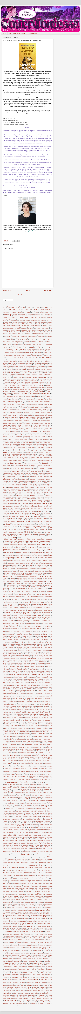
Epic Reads (15, 506)
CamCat (4, 412)
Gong (11, 539)
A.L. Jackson (46, 311)
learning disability (28, 706)
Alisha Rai (18, 330)
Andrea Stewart (25, 347)
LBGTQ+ (34, 704)
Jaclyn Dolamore (22, 594)
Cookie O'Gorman (23, 449)
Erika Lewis (37, 508)
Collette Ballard (34, 445)
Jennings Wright (25, 617)
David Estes (23, 465)
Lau (17, 693)
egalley (4, 486)
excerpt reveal (6, 513)
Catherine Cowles (19, 418)
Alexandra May (47, 323)
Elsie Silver (32, 495)
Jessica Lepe (19, 620)
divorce (16, 478)
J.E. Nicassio (33, 589)
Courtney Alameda (18, 450)
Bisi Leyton (29, 385)
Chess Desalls (34, 426)
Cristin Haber (40, 452)
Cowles (18, 452)
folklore (27, 519)
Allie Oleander (17, 331)
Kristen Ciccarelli (33, 680)
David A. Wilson (15, 465)
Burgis (21, 406)
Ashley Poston (12, 363)
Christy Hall (18, 436)
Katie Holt (25, 661)
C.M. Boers (42, 407)
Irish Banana (23, 585)
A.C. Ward (12, 311)
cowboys (13, 452)
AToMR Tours (15, 364)
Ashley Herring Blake (46, 361)
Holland (14, 571)
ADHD (49, 315)
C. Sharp (30, 406)
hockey (20, 570)
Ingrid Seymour (34, 581)
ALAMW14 (26, 320)
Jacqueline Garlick (46, 594)
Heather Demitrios (43, 560)
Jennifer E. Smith (27, 612)
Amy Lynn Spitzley (31, 344)
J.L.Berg (27, 591)
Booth (33, 396)
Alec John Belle (7, 322)
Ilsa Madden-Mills (21, 579)
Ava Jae (11, 369)
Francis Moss (30, 524)
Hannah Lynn (18, 550)
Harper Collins (48, 555)
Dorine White (32, 479)
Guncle (14, 546)
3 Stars (28, 307)
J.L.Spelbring (34, 591)
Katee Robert (21, 656)
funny (49, 526)
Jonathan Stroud (32, 629)
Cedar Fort (13, 422)
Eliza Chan (6, 489)
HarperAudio (40, 557)
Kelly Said (12, 668)
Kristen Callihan (23, 680)
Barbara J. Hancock (43, 375)
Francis (24, 524)
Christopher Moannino (41, 434)
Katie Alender (38, 660)
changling (5, 423)
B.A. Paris (33, 372)
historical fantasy (24, 568)
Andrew (31, 347)
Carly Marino (29, 415)
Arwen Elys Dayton (46, 360)
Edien (31, 484)
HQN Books (40, 574)
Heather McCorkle (28, 563)
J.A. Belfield (38, 588)
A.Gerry (32, 311)
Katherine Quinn (23, 658)
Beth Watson (27, 383)
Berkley (18, 380)
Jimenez (14, 625)
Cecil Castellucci (41, 420)
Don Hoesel (40, 478)
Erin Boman (44, 508)
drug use (34, 481)
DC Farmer (13, 468)
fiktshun (45, 518)
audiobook (48, 364)
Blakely (4, 387)
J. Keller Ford (35, 586)
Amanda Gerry (33, 335)
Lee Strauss (39, 706)
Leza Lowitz (41, 709)
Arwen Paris (5, 361)
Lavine (17, 704)
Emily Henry (6, 498)
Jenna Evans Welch (38, 607)
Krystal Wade (23, 685)
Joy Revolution (33, 633)
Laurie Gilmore (40, 703)
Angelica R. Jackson (31, 349)
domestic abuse (33, 478)
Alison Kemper (32, 330)
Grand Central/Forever (45, 541)
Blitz (8, 387)
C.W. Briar (23, 409)
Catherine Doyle (28, 418)
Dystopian (21, 482)
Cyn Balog (36, 455)
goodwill (33, 539)
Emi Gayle (11, 497)
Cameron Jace (11, 412)
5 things (42, 309)
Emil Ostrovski (26, 497)
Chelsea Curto (14, 426)
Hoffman (36, 570)
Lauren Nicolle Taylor (46, 701)
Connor (23, 447)
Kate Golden (11, 655)
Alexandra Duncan (31, 323)
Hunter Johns (25, 576)
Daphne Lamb (35, 462)
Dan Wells (10, 458)
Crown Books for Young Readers (19, 454)
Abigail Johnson (22, 314)
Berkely (12, 380)
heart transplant (17, 560)
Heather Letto (44, 562)
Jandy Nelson (49, 597)
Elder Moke (35, 486)
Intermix (25, 583)
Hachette (23, 547)
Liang (19, 711)
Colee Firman (36, 444)
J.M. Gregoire (49, 591)
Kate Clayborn (29, 653)
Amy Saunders (7, 346)
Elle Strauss (11, 494)
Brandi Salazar (15, 399)
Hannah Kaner (11, 550)
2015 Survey (18, 307)
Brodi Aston (24, 404)
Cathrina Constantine (7, 420)
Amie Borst (14, 341)
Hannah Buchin (43, 549)
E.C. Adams (34, 482)
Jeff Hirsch (50, 604)
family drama (31, 514)
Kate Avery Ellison (12, 653)
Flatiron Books (20, 519)
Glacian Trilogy (25, 538)
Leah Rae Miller (6, 706)
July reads (10, 639)
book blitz (50, 391)
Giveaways (11, 538)
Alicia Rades (37, 328)
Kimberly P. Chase (8, 677)
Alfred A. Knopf (10, 326)
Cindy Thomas (42, 437)
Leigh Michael (19, 707)
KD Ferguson (47, 664)
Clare (51, 439)
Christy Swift (44, 436)
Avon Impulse (36, 371)
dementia (43, 471)
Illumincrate (6, 579)
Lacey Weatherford (11, 690)
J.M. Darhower (42, 591)
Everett (25, 511)
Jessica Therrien (33, 621)
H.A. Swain (34, 546)
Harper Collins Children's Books (11, 557)
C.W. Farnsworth (30, 409)
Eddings (18, 484)
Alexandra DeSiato (21, 323)
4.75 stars (26, 309)
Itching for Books (46, 585)
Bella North (6, 380)
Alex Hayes (35, 322)
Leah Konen (47, 704)
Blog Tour (22, 387)
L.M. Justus (23, 688)
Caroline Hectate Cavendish (46, 415)
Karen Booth (23, 649)
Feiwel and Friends (11, 518)
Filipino (50, 518)
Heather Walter (22, 565)
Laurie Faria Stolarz (30, 703)
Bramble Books (30, 398)
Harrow (34, 558)
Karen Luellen (13, 650)
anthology (23, 355)
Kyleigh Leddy (12, 687)
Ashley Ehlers (37, 361)
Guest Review (6, 546)
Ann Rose (7, 352)
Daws (8, 468)
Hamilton (48, 547)
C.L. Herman (35, 407)
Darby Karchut (43, 462)
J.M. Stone (6, 593)
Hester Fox (48, 566)
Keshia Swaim (41, 671)
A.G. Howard (26, 311)
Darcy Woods (10, 463)
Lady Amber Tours (30, 690)
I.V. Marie (13, 578)
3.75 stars (44, 307)
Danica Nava (35, 458)
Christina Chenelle (30, 429)
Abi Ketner (15, 314)
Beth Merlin (42, 382)
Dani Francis (16, 458)
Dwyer (11, 482)
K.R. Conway (7, 645)
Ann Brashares (29, 350)
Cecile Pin (48, 420)
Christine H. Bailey (6, 433)
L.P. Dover (30, 688)
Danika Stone (19, 462)
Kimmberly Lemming (18, 677)
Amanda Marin (7, 336)
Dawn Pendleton (42, 466)
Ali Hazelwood (38, 327)
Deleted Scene (34, 471)
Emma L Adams (35, 501)
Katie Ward (33, 663)
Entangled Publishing (27, 505)
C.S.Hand (17, 409)
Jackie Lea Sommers (7, 594)
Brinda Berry (36, 402)
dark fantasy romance (35, 463)
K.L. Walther (43, 644)
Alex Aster (23, 322)
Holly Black (27, 571)
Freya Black (14, 526)
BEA (45, 377)
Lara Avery (38, 691)
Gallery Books (44, 529)
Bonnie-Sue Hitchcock (23, 391)
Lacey (4, 690)
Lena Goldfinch (6, 709)
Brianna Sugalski (47, 401)
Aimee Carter (37, 319)
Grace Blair (6, 541)
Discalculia (33, 476)
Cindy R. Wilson (33, 437)
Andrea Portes (6, 347)
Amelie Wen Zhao (6, 341)
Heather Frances (10, 562)
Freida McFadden (6, 526)
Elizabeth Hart (43, 489)
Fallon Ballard (19, 514)
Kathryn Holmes (7, 660)
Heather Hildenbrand (28, 562)
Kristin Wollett (21, 683)
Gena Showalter (12, 532)
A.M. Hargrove (13, 312)
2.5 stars (45, 306)
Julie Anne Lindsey (28, 634)
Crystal (33, 454)
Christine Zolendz (34, 433)
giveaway (43, 535)
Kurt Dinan (48, 685)
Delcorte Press (25, 471)
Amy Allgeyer (33, 341)
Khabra (47, 671)
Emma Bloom (47, 500)
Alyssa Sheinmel (21, 333)
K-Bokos (49, 641)
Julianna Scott (19, 634)
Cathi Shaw (43, 418)
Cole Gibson (29, 444)
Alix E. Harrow (47, 330)
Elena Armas (16, 487)
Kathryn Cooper (48, 658)
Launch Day (22, 693)
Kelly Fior (32, 666)
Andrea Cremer (46, 346)
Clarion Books (21, 441)
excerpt (46, 511)
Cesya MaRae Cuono (28, 422)
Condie (49, 445)
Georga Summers (14, 534)
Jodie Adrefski (47, 626)
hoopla (45, 573)
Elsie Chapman (18, 495)
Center (20, 422)
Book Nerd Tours (45, 393)
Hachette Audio (30, 547)
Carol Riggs (36, 415)
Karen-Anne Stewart (37, 650)
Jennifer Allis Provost (41, 609)
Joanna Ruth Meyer (14, 626)
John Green (32, 628)
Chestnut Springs (42, 426)
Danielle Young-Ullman (9, 462)
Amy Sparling (15, 346)
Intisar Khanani (10, 585)
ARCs (17, 360)
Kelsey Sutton (6, 669)
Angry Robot (5, 350)
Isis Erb (38, 585)
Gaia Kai (37, 529)
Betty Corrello (12, 385)
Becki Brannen (35, 379)
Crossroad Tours (6, 454)
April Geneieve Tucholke (11, 357)
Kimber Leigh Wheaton (15, 674)
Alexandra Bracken (11, 323)
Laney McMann (20, 691)
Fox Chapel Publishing (16, 524)
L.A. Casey (32, 687)
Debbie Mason (7, 470)
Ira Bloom (16, 585)
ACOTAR (15, 315)
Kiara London (11, 672)
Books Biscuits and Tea (12, 396)
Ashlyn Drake (37, 363)
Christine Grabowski (46, 431)
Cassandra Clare (24, 417)
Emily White (24, 500)
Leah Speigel (13, 706)
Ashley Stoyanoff (20, 363)
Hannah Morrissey (26, 550)
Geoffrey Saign (6, 534)
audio (34, 364)
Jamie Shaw (34, 597)
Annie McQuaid (17, 355)
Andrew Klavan (39, 347)
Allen (4, 331)
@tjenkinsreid (32, 231)
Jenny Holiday (6, 618)
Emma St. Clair (25, 503)
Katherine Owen (14, 658)
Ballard (4, 375)
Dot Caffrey (48, 479)
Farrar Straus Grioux (13, 516)
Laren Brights (45, 691)
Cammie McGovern (35, 412)
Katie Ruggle (26, 663)
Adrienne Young (15, 317)
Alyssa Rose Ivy (12, 333)
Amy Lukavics (23, 344)
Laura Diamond (47, 693)
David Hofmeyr (32, 465)
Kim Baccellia (48, 672)
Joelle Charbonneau (14, 628)
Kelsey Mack (40, 668)
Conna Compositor (12, 447)
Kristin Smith (14, 683)
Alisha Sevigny (24, 330)
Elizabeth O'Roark (38, 490)
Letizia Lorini (20, 709)
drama (10, 481)
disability (27, 476)
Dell (39, 471)
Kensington (5, 671)
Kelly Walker (18, 668)
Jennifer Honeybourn (46, 612)
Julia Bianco (5, 634)
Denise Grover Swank (7, 473)
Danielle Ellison (12, 460)
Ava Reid (24, 369)
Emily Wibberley (32, 500)
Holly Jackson (35, 571)
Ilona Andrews (13, 579)
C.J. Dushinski (21, 407)
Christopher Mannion (30, 434)
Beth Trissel (21, 383)
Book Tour (42, 394)
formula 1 (38, 523)
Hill (12, 568)
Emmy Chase (33, 503)
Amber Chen (10, 339)
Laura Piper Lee (15, 696)
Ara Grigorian (30, 357)
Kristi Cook (27, 682)
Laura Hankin (12, 695)
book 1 (31, 391)
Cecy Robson (6, 422)
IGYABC (44, 578)
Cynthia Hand (45, 455)
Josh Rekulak (11, 633)
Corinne (45, 449)
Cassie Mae (32, 417)
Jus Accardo (45, 639)
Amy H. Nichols (49, 342)
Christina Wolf (15, 431)
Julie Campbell (11, 636)
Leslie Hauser (13, 709)
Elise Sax (36, 487)
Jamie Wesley (42, 597)
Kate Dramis (36, 653)
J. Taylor (10, 588)
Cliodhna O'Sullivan (7, 444)
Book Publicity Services (18, 394)
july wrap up (16, 639)
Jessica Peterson (27, 620)
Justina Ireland (10, 641)
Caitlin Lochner (18, 410)
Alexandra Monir (6, 325)
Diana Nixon (39, 474)
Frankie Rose (48, 524)
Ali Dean (30, 327)
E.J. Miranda (47, 482)
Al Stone (16, 320)
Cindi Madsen (10, 437)
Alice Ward (23, 328)
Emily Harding (48, 497)
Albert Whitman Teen (34, 320)
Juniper (22, 639)
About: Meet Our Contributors (17, 33)
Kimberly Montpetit (48, 676)
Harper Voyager (33, 557)
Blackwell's (48, 385)
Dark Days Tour (26, 463)
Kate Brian (21, 653)
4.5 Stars (19, 309)
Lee (35, 706)
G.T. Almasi (14, 529)
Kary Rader (18, 652)
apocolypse (40, 355)
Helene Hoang (26, 566)
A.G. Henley (18, 311)
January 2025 (36, 601)
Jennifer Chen (30, 610)
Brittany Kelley (44, 402)
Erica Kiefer (23, 508)
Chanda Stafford (46, 422)
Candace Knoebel (26, 414)
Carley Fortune (21, 415)
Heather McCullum (39, 563)
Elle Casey (29, 492)
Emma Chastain (14, 501)
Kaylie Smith (32, 664)
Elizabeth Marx (28, 490)
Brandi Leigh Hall (48, 398)
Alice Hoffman (10, 328)
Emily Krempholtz (23, 498)
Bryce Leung (6, 406)
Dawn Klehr (26, 466)
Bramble (23, 398)
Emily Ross (45, 498)
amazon (14, 338)
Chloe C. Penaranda (12, 428)
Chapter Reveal (47, 423)
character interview (16, 425)
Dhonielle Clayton (24, 474)
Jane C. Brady (14, 599)
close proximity (16, 444)
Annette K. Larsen (38, 354)
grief (51, 542)
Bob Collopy (40, 389)
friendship (44, 526)
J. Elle (28, 586)
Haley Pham (42, 547)
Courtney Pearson (36, 450)
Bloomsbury (8, 389)
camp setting (43, 412)
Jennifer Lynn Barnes (7, 615)
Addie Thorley (26, 315)
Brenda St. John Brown (20, 401)
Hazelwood (5, 560)
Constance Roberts (40, 447)
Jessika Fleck (48, 621)
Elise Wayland (42, 487)
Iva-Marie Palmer (6, 586)
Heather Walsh (14, 565)
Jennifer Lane (39, 613)
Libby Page (37, 711)
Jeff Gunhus (43, 604)
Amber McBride (47, 339)
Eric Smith (10, 508)
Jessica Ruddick (6, 621)
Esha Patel (25, 509)
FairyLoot (33, 513)
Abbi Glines (42, 312)
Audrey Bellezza (6, 366)
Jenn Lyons (16, 607)
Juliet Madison (34, 637)
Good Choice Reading (19, 539)
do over (26, 478)
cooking (30, 449)
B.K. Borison (11, 374)
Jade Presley (5, 596)
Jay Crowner (6, 604)
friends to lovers (36, 526)
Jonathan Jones (6, 629)
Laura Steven (37, 696)
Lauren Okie (5, 703)
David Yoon (5, 466)
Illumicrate (50, 578)
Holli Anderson (20, 571)
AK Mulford (10, 320)
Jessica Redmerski (36, 620)
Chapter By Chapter (38, 423)
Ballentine (10, 376)
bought (44, 396)
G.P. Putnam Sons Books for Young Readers (37, 527)
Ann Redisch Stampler (47, 350)
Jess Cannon (36, 618)
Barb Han (35, 375)
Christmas (41, 433)
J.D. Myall (26, 589)
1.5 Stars (23, 306)
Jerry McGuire (21, 618)
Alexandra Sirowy (25, 325)
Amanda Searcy (24, 336)
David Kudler (40, 465)
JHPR (17, 623)
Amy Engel (26, 342)
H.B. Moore (41, 546)
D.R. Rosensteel (31, 457)
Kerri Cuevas (26, 671)
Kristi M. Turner (34, 682)
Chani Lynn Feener (12, 423)
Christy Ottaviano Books (28, 436)
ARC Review (47, 357)
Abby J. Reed (49, 312)
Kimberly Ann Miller (35, 674)
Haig (37, 547)
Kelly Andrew (26, 666)
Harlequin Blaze (7, 554)
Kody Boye (45, 679)
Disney (45, 476)
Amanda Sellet (32, 336)
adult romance (24, 317)
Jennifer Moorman (27, 615)
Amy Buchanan (12, 342)
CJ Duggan (9, 439)
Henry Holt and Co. (35, 566)
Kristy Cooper (36, 683)
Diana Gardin (32, 474)
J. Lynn (41, 586)
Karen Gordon (6, 650)
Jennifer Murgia (37, 615)
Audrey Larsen (42, 366)
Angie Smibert (47, 349)
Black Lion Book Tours (39, 385)
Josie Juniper (19, 633)
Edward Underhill (46, 484)
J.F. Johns (39, 589)
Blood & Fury (41, 387)
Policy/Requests (32, 33)
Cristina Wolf (47, 452)
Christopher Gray (11, 434)
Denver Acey (35, 473)
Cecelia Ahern (26, 420)
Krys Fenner (9, 685)
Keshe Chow (33, 671)
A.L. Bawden (38, 311)
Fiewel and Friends (37, 518)
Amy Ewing (32, 342)
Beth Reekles (7, 383)
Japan (19, 602)
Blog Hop (13, 387)
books (4, 396)
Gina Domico (25, 535)
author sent (49, 367)
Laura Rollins (22, 696)
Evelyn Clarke (20, 511)
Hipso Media (16, 568)
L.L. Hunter (17, 688)
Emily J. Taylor (14, 498)
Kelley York (19, 666)
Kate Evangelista (44, 653)
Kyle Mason (5, 687)
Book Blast (38, 391)
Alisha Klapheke (11, 330)
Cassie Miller (39, 417)
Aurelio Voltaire (7, 368)
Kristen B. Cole (15, 680)
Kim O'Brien (5, 674)
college (27, 445)
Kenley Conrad (42, 669)
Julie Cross (30, 636)
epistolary (27, 506)
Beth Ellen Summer (26, 382)
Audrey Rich (49, 366)
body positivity (47, 389)
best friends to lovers (15, 382)
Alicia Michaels (30, 328)
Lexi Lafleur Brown (34, 709)
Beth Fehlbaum (35, 382)
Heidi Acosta (29, 565)
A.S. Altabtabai (35, 312)
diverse (11, 478)
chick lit (49, 426)
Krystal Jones (16, 685)
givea (38, 535)
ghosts (31, 534)
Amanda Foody (24, 335)
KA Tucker (21, 645)
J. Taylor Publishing (19, 588)
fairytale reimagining (46, 513)
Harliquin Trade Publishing (42, 554)
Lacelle (49, 688)
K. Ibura (10, 642)
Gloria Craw (32, 538)
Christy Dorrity (11, 436)
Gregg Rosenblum (22, 542)
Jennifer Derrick (8, 612)
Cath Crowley (11, 418)
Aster (9, 364)
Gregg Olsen (13, 542)
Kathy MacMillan (23, 660)
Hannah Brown (35, 549)
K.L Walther (24, 644)
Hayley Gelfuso (47, 558)
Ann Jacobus (37, 350)
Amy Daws (19, 343)
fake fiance (12, 514)
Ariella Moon (23, 360)
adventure (44, 317)
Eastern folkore (11, 484)
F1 (12, 513)
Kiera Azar (18, 672)
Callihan (37, 410)
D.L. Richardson (23, 457)
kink (31, 677)
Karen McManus (21, 650)
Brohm (40, 404)
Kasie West (25, 652)
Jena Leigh (9, 607)
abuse (49, 314)
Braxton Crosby (30, 399)
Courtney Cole (27, 450)
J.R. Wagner (19, 593)
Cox (23, 452)
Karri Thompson (10, 652)
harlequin (41, 552)
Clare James (6, 441)
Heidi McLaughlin (37, 565)
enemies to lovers (47, 503)
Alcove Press (49, 320)
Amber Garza (24, 339)
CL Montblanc (16, 439)
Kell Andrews (12, 666)
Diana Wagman (47, 474)
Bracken (4, 398)
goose (38, 539)
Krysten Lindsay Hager (33, 685)
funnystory (5, 527)
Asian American (44, 363)
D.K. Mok (16, 457)
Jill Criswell (22, 623)
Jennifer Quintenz (15, 617)
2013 (8, 307)
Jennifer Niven (47, 615)
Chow (39, 428)
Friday (20, 526)
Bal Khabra (34, 374)
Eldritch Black (43, 485)
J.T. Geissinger (26, 593)
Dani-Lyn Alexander (26, 458)
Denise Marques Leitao (18, 473)
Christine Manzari (24, 433)
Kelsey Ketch (33, 668)
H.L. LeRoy (11, 547)
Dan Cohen (46, 457)
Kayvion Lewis (40, 664)
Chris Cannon (45, 428)
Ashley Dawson (30, 361)
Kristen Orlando (11, 682)
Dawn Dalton (12, 466)
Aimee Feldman (44, 319)
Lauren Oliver (13, 703)
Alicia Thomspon (45, 328)
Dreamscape (20, 481)
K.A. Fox (21, 642)
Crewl (35, 452)
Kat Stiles (46, 652)
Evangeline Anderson (46, 509)
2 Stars (38, 306)
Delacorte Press (15, 471)
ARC (36, 357)
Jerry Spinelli (28, 618)
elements (10, 487)
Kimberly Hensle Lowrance (20, 676)
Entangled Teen (38, 505)
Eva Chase (38, 509)
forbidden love (47, 519)
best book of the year (43, 380)
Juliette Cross (41, 637)
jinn (18, 625)
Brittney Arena (11, 404)
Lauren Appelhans (38, 698)
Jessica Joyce (12, 620)
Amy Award (40, 341)
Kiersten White (39, 672)
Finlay (5, 519)
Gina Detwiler (18, 535)
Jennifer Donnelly (17, 612)
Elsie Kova (26, 495)
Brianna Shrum (38, 401)
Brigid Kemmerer (18, 402)
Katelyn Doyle (29, 657)
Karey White (45, 650)
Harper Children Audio (39, 555)
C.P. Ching (5, 409)
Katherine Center (46, 657)
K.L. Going (30, 644)
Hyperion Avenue (33, 576)
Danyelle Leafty (27, 462)
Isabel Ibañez (32, 585)
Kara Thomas (34, 647)
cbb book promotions (17, 420)
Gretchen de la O (36, 542)
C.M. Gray (48, 407)
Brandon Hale (23, 399)
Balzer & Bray (20, 375)
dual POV (40, 481)
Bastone (41, 377)
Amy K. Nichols (7, 344)
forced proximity (20, 521)
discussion (40, 476)
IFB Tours (38, 578)
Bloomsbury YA (32, 389)
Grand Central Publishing (32, 541)
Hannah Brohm (27, 549)
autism (6, 369)
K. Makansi (15, 642)
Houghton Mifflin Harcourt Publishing (22, 574)
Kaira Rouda (47, 645)
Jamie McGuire (28, 597)
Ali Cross (24, 327)
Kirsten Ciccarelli (36, 677)
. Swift (4, 306)
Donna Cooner (47, 478)
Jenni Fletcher (6, 609)
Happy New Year (34, 552)
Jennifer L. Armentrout (27, 614)
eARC (4, 484)
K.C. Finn (46, 642)
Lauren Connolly (24, 699)
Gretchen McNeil (45, 542)
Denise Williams (28, 473)
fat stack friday (24, 516)
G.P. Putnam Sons (20, 527)
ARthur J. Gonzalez (37, 360)
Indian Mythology (43, 579)
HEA (11, 560)
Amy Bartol (48, 341)
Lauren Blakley (16, 699)
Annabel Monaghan (28, 352)
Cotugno (11, 450)
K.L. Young (50, 644)
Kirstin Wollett (45, 677)
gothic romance (49, 539)
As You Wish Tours (13, 361)
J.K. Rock (10, 591)
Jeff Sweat (6, 605)
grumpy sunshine (13, 544)
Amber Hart (40, 339)
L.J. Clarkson (10, 688)
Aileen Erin (29, 319)
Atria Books (28, 364)
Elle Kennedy (45, 492)
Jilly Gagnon (44, 623)
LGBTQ (47, 709)
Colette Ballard (44, 444)
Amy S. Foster (49, 344)
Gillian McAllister (41, 534)
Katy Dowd (48, 663)
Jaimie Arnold (26, 596)
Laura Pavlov (7, 696)
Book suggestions (35, 394)
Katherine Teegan (32, 658)
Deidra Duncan (34, 470)
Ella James (19, 492)
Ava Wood (38, 369)
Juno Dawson (36, 639)
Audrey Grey (34, 366)
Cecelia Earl (33, 420)
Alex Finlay (29, 322)
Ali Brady (18, 327)
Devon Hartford (11, 474)
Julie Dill (37, 636)
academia (5, 315)
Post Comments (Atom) (16, 294)
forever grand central (38, 521)
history (49, 568)
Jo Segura (47, 625)
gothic (42, 539)
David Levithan (47, 465)
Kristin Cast (41, 682)
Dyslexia (15, 482)
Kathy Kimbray (15, 660)
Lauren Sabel (21, 703)
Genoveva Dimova (37, 532)
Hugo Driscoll (5, 576)
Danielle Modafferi (32, 460)
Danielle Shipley (48, 460)
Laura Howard (19, 695)
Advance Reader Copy (35, 317)
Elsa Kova (11, 495)
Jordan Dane (44, 629)
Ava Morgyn (17, 369)
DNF (21, 478)
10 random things (31, 306)
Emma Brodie (6, 501)
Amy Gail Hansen (40, 342)
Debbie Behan (49, 468)
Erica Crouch (16, 508)
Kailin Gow (40, 645)
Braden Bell (16, 398)
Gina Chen (5, 535)
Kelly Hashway (40, 666)
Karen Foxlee (48, 648)
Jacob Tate (38, 594)
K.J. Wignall (17, 644)
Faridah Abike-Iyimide (47, 514)
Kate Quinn (14, 656)
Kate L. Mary (34, 655)
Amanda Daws (17, 335)
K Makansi (43, 641)
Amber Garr (17, 339)
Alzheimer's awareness (38, 333)
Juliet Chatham (26, 637)
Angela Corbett (10, 349)
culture (5, 455)
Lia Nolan (9, 711)
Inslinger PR (19, 583)
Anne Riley (29, 354)
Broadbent (18, 404)
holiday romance (7, 571)
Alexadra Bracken (42, 322)
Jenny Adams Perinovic (35, 617)
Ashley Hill (5, 363)
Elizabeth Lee (12, 490)
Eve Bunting (5, 511)
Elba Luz (29, 485)
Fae (22, 513)
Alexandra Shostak (15, 325)
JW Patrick (31, 641)
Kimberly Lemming (31, 676)
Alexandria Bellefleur (36, 325)
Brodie (29, 404)
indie (8, 581)
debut (21, 470)
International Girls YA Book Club (36, 583)
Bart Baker (35, 377)
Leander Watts (21, 706)
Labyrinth (44, 688)
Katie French (11, 661)
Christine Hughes (15, 433)
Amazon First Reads (22, 338)
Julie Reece (10, 637)
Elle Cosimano (37, 492)
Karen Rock (28, 650)
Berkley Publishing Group (29, 380)
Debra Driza (15, 470)
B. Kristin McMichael (14, 372)
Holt (41, 573)
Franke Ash (41, 524)
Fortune (43, 523)
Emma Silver (17, 503)
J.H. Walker (46, 589)
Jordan (39, 629)
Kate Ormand (49, 655)
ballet (15, 375)
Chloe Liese (28, 428)
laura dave (39, 693)
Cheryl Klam (21, 426)
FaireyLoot (27, 513)
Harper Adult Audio (20, 555)
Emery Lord (5, 497)
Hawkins (40, 558)
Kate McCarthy (42, 655)
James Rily (6, 597)
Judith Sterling (47, 633)
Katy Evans (5, 664)
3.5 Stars (37, 307)
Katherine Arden (37, 656)
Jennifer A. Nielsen (31, 609)
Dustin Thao (5, 482)
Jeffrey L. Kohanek (14, 605)
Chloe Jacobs (21, 428)
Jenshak (14, 618)
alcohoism (43, 320)
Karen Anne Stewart (13, 649)
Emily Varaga (18, 500)
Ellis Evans (5, 495)
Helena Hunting (18, 566)
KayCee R (19, 664)
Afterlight (14, 319)
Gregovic (29, 542)
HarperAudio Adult (48, 557)
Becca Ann (20, 379)
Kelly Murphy (5, 668)
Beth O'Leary (49, 382)
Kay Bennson (12, 664)
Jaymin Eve (27, 604)
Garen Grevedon (11, 531)
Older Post (48, 290)
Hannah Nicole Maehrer (37, 550)
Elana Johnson (21, 486)
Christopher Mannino (20, 434)
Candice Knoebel (35, 414)
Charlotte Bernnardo (37, 425)
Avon (43, 369)
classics (36, 441)
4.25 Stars (12, 309)
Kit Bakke (9, 679)
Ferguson (19, 518)
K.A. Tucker (34, 642)
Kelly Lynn (48, 666)
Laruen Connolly (11, 693)
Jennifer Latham (47, 613)
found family (7, 524)
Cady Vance (45, 409)
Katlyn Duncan (40, 663)
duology (45, 481)
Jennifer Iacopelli (15, 613)
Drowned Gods (27, 481)
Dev (5, 474)
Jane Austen (7, 599)
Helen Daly (45, 565)
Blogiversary (34, 387)
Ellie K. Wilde (33, 494)
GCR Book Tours (45, 531)
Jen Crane (21, 605)
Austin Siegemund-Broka (39, 368)
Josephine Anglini (44, 631)
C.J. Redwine (28, 407)
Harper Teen (24, 557)
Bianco (18, 385)
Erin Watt (19, 509)
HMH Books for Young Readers (10, 570)
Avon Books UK (16, 371)
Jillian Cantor (28, 623)
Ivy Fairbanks (14, 586)
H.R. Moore (17, 547)
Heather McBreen (19, 563)
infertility (12, 581)
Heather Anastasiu (26, 560)
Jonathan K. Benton (15, 629)
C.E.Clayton (49, 406)
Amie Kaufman (21, 341)
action (20, 315)
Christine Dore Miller (24, 431)
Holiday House (42, 570)
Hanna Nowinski (6, 549)
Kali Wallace (11, 647)
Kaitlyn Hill (5, 647)
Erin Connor (12, 509)
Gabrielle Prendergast (29, 529)
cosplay (6, 450)
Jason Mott (40, 602)
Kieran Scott (31, 672)
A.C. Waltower (6, 311)
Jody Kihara (5, 628)
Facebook (17, 513)
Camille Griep (19, 412)
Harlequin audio (48, 552)
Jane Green (21, 599)
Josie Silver (26, 633)
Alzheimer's (28, 333)
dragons (5, 481)
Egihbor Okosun (12, 485)
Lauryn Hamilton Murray (8, 704)
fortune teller (49, 523)
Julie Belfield (43, 634)
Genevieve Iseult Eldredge (24, 532)
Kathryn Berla (41, 658)
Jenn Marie (22, 607)
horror (10, 574)
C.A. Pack (36, 406)
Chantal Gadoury (21, 423)
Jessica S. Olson (14, 621)
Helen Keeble (10, 566)
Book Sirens (27, 394)
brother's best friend (48, 404)
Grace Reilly (21, 541)
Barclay (9, 377)
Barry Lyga (21, 377)
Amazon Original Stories (33, 338)
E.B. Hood (27, 482)
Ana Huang (21, 346)
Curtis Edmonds (20, 455)
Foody (32, 519)
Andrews (45, 347)
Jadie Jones (12, 596)
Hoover (50, 573)
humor (11, 576)
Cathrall (48, 418)
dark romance (45, 463)
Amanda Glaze (41, 335)
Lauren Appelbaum (29, 698)
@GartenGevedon (11, 306)
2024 (24, 307)
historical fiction (33, 568)
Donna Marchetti (6, 479)
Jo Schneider (41, 625)
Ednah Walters (37, 484)
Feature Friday (37, 516)
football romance (39, 519)
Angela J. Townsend (19, 349)
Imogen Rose (36, 579)
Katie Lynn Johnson (33, 661)
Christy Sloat (37, 436)
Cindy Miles (25, 438)
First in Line (12, 519)
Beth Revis (14, 383)
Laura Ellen (5, 695)
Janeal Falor (44, 599)
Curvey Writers (29, 455)
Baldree (40, 374)
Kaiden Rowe (34, 645)
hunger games (18, 576)
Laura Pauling (49, 695)
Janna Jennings (28, 601)
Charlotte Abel (26, 425)
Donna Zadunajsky (15, 479)
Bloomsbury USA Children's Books (20, 389)
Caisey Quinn (10, 410)
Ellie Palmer (41, 494)
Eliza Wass (13, 489)
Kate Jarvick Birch (26, 655)
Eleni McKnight (24, 487)
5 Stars (34, 309)
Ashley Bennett (22, 361)
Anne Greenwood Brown (10, 354)
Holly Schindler (29, 573)
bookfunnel (48, 394)
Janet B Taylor (11, 601)
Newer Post (7, 290)
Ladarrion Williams (21, 690)
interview (49, 583)
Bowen (48, 396)
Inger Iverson (19, 581)
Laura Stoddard (44, 696)
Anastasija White (38, 346)
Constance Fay (30, 447)
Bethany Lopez (35, 383)
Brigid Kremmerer (28, 402)
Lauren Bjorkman (7, 699)
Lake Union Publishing (41, 690)
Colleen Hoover (12, 445)
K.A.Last (41, 642)
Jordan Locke (9, 631)
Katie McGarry (43, 661)
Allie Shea (23, 331)
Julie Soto (17, 637)
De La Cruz (20, 468)
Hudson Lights (47, 574)
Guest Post (45, 544)
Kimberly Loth (40, 676)
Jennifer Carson (21, 610)
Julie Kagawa (43, 636)
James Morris (42, 596)
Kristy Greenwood (44, 683)
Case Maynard (15, 417)
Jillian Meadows (36, 623)
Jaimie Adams (19, 596)
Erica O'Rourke (30, 508)
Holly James (41, 571)
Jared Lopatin (25, 602)
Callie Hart (32, 410)
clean (11, 442)
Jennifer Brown (13, 610)
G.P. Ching (11, 527)
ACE (10, 315)
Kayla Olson (25, 664)
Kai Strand (27, 645)
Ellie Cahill (26, 493)
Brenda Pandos (10, 401)
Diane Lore (5, 476)
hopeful (5, 574)
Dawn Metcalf (33, 466)
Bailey (23, 374)
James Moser (49, 596)
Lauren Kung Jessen (12, 701)
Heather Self (7, 565)
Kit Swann (15, 679)
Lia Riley (14, 711)
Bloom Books (49, 387)
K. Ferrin (4, 642)
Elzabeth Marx (47, 495)
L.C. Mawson (39, 687)
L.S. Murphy (37, 688)
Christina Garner (39, 429)
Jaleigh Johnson (34, 596)
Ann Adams (22, 350)
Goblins (37, 538)
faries (5, 516)
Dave (9, 465)
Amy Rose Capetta (40, 344)
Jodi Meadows (39, 626)
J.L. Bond (17, 591)
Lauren (21, 698)
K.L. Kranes (36, 644)
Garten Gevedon (19, 531)
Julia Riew (12, 634)
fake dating (5, 515)
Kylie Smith (26, 687)
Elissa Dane (49, 487)
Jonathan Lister (24, 629)
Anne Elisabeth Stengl (47, 352)
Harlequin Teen (16, 554)
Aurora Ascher (16, 367)
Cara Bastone (43, 414)
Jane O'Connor (37, 599)
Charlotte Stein (6, 426)
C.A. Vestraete (42, 406)
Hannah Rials (18, 552)
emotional (39, 503)
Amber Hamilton (32, 339)
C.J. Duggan (13, 407)
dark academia (18, 463)
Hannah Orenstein (48, 550)
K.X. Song (14, 645)
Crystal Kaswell (49, 454)
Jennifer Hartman (36, 612)
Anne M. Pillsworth (22, 354)
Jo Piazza (34, 625)
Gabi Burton (20, 529)
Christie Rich (11, 429)
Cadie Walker (38, 409)
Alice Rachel (17, 328)
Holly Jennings (49, 571)
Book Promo (6, 395)
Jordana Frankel (29, 631)
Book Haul (24, 393)
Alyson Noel (43, 331)
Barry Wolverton (28, 377)
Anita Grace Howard (14, 350)
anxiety (28, 355)
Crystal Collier (40, 454)
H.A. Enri (29, 546)
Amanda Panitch (15, 336)
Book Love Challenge (34, 393)
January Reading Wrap (12, 602)
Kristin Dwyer (48, 682)
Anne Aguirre (38, 352)
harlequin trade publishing (29, 554)
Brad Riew (10, 398)
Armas (29, 360)
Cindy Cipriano (18, 437)
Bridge (4, 402)
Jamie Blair (12, 597)
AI (18, 319)
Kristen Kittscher (42, 680)
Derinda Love (49, 473)
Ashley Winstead (29, 363)
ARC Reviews (11, 360)
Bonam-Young (6, 391)
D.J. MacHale (10, 457)
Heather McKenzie (48, 563)
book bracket (7, 393)
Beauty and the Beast (12, 379)
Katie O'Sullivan (11, 663)
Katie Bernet (45, 660)
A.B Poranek (48, 309)
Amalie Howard (7, 335)
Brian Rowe (30, 401)
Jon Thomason (47, 628)
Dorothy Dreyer (40, 479)
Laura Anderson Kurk (31, 693)
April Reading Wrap (22, 357)
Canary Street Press (11, 414)
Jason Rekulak (47, 602)
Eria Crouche (39, 506)
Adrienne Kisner (6, 317)
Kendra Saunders (33, 669)
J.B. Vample (19, 589)
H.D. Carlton (47, 546)
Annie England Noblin (7, 355)
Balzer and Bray (28, 375)
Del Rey (40, 470)
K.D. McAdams (11, 644)
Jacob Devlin (31, 594)
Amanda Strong (41, 336)
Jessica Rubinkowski (46, 620)
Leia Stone (46, 706)
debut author (26, 470)
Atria (21, 364)
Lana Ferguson (10, 691)
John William (39, 628)
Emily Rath (39, 498)
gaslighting (27, 531)
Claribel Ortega (14, 441)
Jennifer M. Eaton (18, 615)
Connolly (19, 447)
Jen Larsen (34, 605)
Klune (19, 679)
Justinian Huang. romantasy (21, 641)
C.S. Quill (11, 409)
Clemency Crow (38, 442)
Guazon (38, 544)
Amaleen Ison (47, 333)
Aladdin (21, 320)
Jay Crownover (14, 604)
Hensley (42, 566)
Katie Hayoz (18, 661)
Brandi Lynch (7, 399)
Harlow (50, 554)
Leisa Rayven (41, 707)
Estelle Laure (31, 509)
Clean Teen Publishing (27, 442)
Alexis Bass (45, 325)
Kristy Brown (28, 683)
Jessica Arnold (44, 618)
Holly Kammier (7, 573)
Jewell (12, 623)
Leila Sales (34, 707)
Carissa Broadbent (12, 415)
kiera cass (25, 672)
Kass (41, 652)
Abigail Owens (37, 314)
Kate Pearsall (7, 657)
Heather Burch (34, 560)
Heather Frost (19, 562)
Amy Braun (5, 342)
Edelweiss (24, 484)
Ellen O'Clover (19, 494)
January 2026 (44, 601)
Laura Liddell (42, 695)
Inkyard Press (12, 583)
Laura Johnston (34, 695)
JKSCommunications (25, 625)
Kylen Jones (19, 687)
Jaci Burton (33, 593)
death (32, 468)
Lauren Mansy (29, 701)
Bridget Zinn (10, 402)
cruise (28, 454)
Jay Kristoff (21, 604)
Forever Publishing (17, 523)
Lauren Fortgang (42, 699)
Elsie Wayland (40, 495)
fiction (29, 518)
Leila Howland (27, 707)
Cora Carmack (37, 449)
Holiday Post (49, 570)
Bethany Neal (43, 383)
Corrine (50, 449)
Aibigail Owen (23, 319)
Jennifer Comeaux (38, 610)
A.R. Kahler (27, 312)
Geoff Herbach (47, 532)
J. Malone (48, 586)
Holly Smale (36, 573)
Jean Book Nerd (35, 604)
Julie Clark (18, 636)
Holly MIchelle (21, 573)
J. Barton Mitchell (22, 586)
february (44, 516)
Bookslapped (21, 396)
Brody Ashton (35, 404)
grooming (6, 544)
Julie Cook (24, 636)
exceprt (39, 511)
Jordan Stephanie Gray (19, 631)
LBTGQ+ (41, 704)
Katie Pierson (19, 663)
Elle (24, 492)
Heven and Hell (6, 568)
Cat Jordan (46, 417)
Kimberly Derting (46, 674)
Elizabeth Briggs (26, 489)
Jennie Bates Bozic (21, 609)
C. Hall (25, 406)
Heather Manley (11, 563)
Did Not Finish (20, 476)
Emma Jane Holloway (24, 501)
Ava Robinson (31, 369)
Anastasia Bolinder (29, 346)
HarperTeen (17, 558)
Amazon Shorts (44, 338)
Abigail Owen (30, 314)
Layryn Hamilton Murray (26, 704)
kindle (25, 677)
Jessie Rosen (40, 621)
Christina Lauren (48, 430)
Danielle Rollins (40, 460)
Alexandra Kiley (39, 323)
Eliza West (19, 489)
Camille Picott (26, 412)
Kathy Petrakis (31, 660)
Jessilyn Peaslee (6, 623)
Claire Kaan (31, 439)
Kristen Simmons (19, 682)
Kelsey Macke (47, 668)
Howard (34, 574)
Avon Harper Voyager (26, 371)
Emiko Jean (19, 497)
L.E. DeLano (46, 687)
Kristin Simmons (6, 683)
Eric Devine (46, 506)
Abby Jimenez (7, 314)
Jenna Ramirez (47, 607)
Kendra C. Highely (22, 669)
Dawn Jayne (19, 466)
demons (48, 471)
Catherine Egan (36, 418)
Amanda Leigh (49, 335)
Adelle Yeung (34, 315)
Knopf (23, 679)
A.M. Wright (20, 312)
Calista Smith (25, 410)
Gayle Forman (35, 531)
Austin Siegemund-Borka (26, 368)
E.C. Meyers (41, 482)
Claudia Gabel (42, 441)
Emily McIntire (31, 498)
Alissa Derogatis (40, 330)
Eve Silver (12, 511)
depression (42, 473)
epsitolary (33, 506)
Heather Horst (36, 562)
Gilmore (48, 534)
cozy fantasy (29, 452)
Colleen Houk (21, 445)
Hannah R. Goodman (9, 552)
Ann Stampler (13, 352)
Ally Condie (29, 331)
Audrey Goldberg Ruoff (16, 366)
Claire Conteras (24, 439)
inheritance (41, 581)
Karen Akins (40, 647)
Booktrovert (28, 396)
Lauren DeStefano (34, 699)
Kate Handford (18, 655)
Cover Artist (44, 450)
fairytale (38, 513)
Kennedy (48, 669)
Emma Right (10, 503)
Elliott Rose (48, 493)
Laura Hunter (27, 695)
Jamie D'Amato (20, 597)
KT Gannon (42, 685)
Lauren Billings (47, 698)
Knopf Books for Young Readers (34, 679)
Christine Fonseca (34, 431)
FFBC (24, 518)
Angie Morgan (40, 349)
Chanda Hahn (38, 422)
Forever (28, 521)
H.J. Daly (5, 547)
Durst (49, 481)
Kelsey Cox (25, 668)
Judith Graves (40, 633)
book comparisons (15, 393)
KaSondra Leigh (34, 652)
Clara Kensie (45, 439)
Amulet (27, 341)
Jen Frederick (28, 605)
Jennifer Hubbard (6, 613)
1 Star (17, 306)
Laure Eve (15, 698)
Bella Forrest (49, 379)
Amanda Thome (8, 338)
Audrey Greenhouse (26, 366)
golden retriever (44, 538)
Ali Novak (46, 327)
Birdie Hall (23, 385)
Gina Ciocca (11, 535)
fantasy (37, 515)
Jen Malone (40, 605)
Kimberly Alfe (26, 674)
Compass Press (42, 445)
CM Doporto (23, 444)
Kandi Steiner (26, 647)
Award (42, 371)
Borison (38, 396)
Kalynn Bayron (19, 647)
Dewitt (17, 474)
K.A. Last (27, 642)
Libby (24, 711)
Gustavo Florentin (21, 546)
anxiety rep (34, 355)
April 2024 (46, 355)
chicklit (4, 428)
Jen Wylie (47, 605)
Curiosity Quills (12, 455)
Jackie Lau (48, 593)
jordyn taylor (36, 631)
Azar (47, 371)
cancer (19, 414)
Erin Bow (50, 508)
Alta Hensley (36, 331)
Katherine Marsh (6, 658)
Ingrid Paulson (26, 581)
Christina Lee (8, 431)
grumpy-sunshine (22, 544)
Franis (36, 524)
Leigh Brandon (12, 707)
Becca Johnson (27, 379)
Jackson (15, 594)
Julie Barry (36, 634)
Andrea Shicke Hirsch (15, 347)
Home (4, 33)
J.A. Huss (45, 588)
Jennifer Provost (6, 617)
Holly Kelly (14, 573)
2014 (12, 307)
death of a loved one (40, 468)
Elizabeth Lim (20, 490)
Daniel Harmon (43, 458)
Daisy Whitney (39, 457)
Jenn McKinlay (29, 607)
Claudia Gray (49, 441)
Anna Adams (20, 352)
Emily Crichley (33, 497)
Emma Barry (40, 500)
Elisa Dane (30, 487)
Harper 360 (11, 555)
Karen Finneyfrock (39, 648)
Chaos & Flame (29, 423)
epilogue (21, 506)
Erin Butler (6, 509)
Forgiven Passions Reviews (28, 523)
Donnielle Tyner (25, 479)
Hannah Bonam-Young (16, 549)
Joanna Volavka (23, 626)
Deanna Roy (27, 468)
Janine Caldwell (19, 601)
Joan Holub (5, 626)
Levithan (27, 709)
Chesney (28, 426)
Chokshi (34, 428)
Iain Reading (31, 578)
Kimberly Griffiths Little (8, 676)
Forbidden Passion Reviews (9, 521)
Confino (4, 447)
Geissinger (5, 532)
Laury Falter (47, 703)
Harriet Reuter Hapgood (26, 558)
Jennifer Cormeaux (48, 610)
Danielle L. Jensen (22, 460)
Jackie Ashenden (40, 593)
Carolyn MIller (7, 417)
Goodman (28, 539)
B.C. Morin (46, 372)
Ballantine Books (47, 374)
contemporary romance (13, 449)
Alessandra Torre (15, 322)
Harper (5, 555)
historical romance (42, 568)
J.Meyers (12, 593)
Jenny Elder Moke (46, 617)
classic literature (29, 441)
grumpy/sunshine (31, 544)
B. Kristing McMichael (25, 372)
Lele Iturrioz (48, 707)
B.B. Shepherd (40, 372)
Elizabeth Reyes (11, 492)
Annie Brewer (47, 354)
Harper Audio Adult (29, 555)
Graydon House (6, 542)
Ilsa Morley (29, 579)
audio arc (41, 364)
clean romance (17, 442)
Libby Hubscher (30, 711)
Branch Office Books (39, 398)
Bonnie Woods (14, 391)
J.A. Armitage (30, 588)
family (25, 515)
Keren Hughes (12, 671)
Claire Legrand (38, 439)
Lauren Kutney (21, 701)
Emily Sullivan (10, 500)
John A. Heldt (25, 628)
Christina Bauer (20, 430)
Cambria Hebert (45, 410)
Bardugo (15, 377)
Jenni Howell (13, 609)
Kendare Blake (13, 669)
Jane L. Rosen (29, 599)
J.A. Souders (12, 589)
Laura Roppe (29, 696)
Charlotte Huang (46, 425)
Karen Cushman (31, 648)
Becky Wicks (42, 379)
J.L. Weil (22, 591)
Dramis (14, 481)
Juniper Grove (29, 639)
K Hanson (37, 641)
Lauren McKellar (37, 701)
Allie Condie (9, 331)
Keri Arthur (19, 671)
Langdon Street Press (30, 691)
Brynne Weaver (14, 406)
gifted (35, 534)
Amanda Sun (49, 336)
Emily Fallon (40, 497)
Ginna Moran (32, 535)
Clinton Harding (47, 442)
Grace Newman (14, 541)
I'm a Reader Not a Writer (22, 578)
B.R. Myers (18, 374)
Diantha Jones (12, 476)
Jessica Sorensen (24, 621)
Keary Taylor (5, 666)
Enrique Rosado (8, 505)
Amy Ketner (15, 344)
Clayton (6, 442)
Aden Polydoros (42, 315)
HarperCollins (8, 558)
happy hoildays (26, 552)
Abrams (44, 314)
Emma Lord (43, 501)
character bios (6, 425)
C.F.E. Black (6, 407)
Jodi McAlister (31, 626)
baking (28, 374)
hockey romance (28, 570)
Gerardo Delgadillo (24, 534)
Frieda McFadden (27, 526)
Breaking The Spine (41, 399)
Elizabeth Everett (34, 489)
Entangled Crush (17, 505)
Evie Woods (32, 511)
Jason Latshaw (33, 602)
